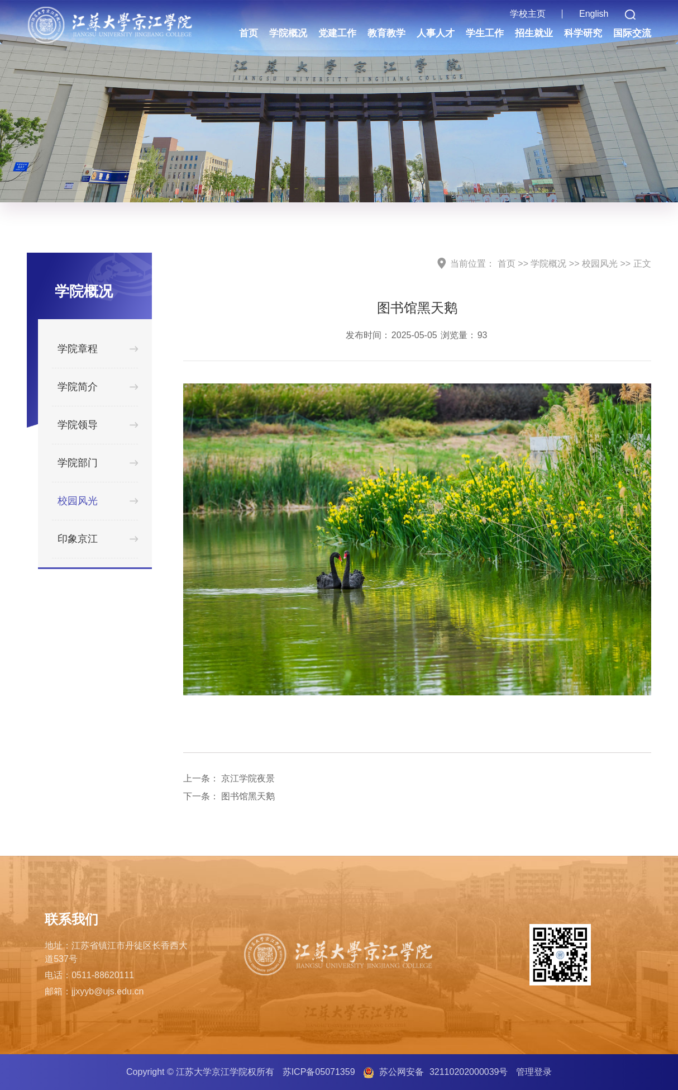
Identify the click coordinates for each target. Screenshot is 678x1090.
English (593, 13)
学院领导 (78, 424)
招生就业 (534, 33)
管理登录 (534, 1072)
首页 (248, 33)
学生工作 (485, 33)
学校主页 (528, 13)
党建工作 (337, 33)
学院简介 (78, 386)
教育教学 (386, 33)
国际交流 (632, 33)
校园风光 (78, 500)
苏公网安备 (443, 1072)
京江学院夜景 (248, 778)
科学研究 (583, 33)
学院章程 (78, 348)
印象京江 (78, 538)
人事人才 (436, 33)
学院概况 (288, 33)
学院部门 (78, 462)
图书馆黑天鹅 (248, 796)
